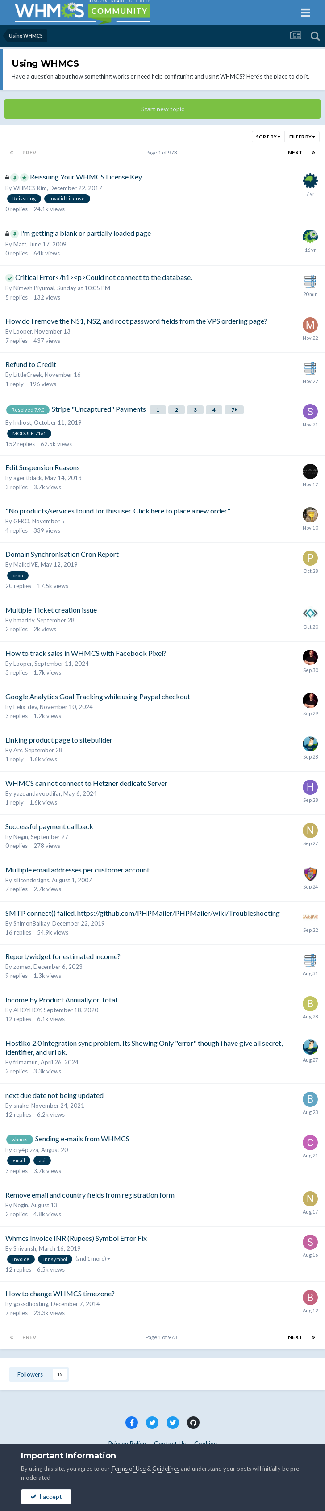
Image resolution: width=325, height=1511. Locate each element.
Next (295, 152)
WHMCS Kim (30, 188)
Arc (17, 750)
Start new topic (162, 109)
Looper (22, 331)
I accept (46, 1496)
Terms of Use (128, 1468)
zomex (22, 966)
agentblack (27, 477)
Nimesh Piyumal (33, 288)
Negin (20, 836)
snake (21, 1105)
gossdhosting (30, 1303)
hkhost (22, 422)
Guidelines (165, 1468)
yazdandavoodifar (37, 793)
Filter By (302, 136)
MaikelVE (25, 564)
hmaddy (23, 620)
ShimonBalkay (31, 923)
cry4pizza (25, 1149)
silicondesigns (31, 880)
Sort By (268, 136)
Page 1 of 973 (162, 152)
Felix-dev (25, 706)
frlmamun (25, 1062)
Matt (19, 244)
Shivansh (24, 1248)
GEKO (21, 521)
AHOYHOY (27, 1010)
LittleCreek (27, 374)
